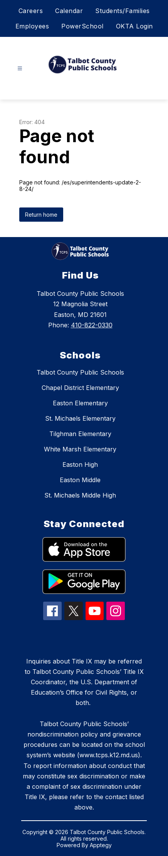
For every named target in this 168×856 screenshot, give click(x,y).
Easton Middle (80, 480)
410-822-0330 (92, 325)
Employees (32, 26)
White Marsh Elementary (80, 449)
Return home (41, 214)
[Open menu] (19, 68)
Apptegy (101, 845)
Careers (30, 11)
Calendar (69, 11)
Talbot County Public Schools (80, 372)
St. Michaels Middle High (80, 495)
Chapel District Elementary (80, 388)
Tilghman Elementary (80, 434)
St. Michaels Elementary (80, 418)
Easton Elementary (80, 403)
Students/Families (122, 11)
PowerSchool (82, 26)
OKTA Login (134, 26)
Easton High (80, 464)
